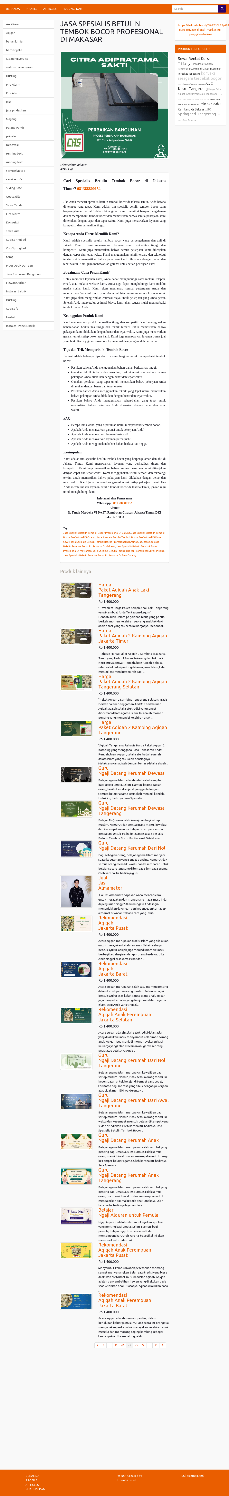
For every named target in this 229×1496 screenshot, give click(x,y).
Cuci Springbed (16, 239)
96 (156, 1345)
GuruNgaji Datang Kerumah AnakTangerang (128, 1175)
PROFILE (31, 8)
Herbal (10, 317)
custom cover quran (19, 67)
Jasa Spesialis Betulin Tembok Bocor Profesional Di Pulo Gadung (99, 555)
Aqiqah (10, 32)
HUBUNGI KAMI (72, 8)
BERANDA (13, 8)
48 (130, 1345)
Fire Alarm (13, 84)
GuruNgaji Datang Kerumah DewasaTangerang (131, 808)
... (109, 1345)
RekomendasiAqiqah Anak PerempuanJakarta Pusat (124, 1250)
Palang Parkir (15, 127)
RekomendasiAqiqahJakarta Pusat (113, 923)
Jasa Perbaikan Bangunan (23, 274)
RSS (182, 1475)
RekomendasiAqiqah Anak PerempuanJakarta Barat (124, 1300)
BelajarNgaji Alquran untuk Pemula (128, 1212)
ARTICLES (50, 8)
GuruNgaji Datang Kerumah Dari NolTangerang (131, 1060)
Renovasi (12, 145)
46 (115, 1345)
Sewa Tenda (14, 205)
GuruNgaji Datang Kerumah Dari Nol (131, 845)
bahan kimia (14, 41)
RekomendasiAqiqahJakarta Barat (113, 969)
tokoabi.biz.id (127, 1480)
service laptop (15, 170)
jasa (8, 101)
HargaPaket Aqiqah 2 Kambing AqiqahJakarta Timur (132, 636)
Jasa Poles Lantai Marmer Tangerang (192, 84)
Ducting (11, 76)
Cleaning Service (17, 58)
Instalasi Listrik (16, 291)
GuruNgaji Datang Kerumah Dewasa (131, 770)
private (11, 136)
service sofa (14, 179)
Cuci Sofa (12, 308)
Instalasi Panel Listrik (20, 325)
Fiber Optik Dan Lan (19, 265)
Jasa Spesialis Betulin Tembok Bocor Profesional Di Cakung (96, 532)
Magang (11, 119)
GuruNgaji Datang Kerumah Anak (128, 1137)
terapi (10, 257)
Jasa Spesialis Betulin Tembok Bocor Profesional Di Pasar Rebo (129, 550)
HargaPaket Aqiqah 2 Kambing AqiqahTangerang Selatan (132, 681)
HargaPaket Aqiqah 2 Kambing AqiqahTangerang (132, 727)
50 (143, 1345)
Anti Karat (13, 24)
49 (136, 1345)
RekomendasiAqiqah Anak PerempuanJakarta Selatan (124, 1014)
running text (14, 153)
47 (122, 1345)
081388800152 (88, 188)
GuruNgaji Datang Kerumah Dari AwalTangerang (133, 1100)
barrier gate (14, 50)
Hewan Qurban (16, 282)
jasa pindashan (16, 110)
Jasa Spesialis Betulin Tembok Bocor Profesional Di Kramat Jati (106, 541)
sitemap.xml (195, 1475)
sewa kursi (13, 231)
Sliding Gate (14, 188)
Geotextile (13, 196)
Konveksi (12, 222)
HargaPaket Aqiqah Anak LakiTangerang (123, 590)
